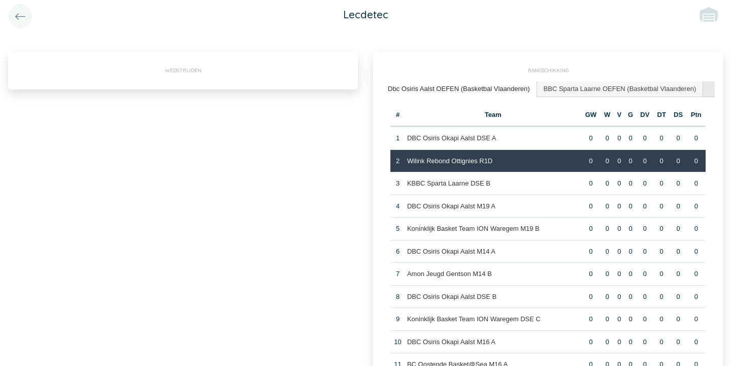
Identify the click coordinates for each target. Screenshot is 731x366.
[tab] (459, 89)
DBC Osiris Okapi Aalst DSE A (451, 138)
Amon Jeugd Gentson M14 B (449, 274)
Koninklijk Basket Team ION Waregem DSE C (474, 319)
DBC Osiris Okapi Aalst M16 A (451, 342)
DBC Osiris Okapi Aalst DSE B (451, 296)
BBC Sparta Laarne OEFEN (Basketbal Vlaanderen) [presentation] (620, 89)
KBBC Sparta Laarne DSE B (448, 183)
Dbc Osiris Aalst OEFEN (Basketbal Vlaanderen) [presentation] (459, 89)
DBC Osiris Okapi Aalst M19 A (451, 206)
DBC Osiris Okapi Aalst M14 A (451, 251)
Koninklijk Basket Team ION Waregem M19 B (473, 228)
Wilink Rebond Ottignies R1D (449, 161)
